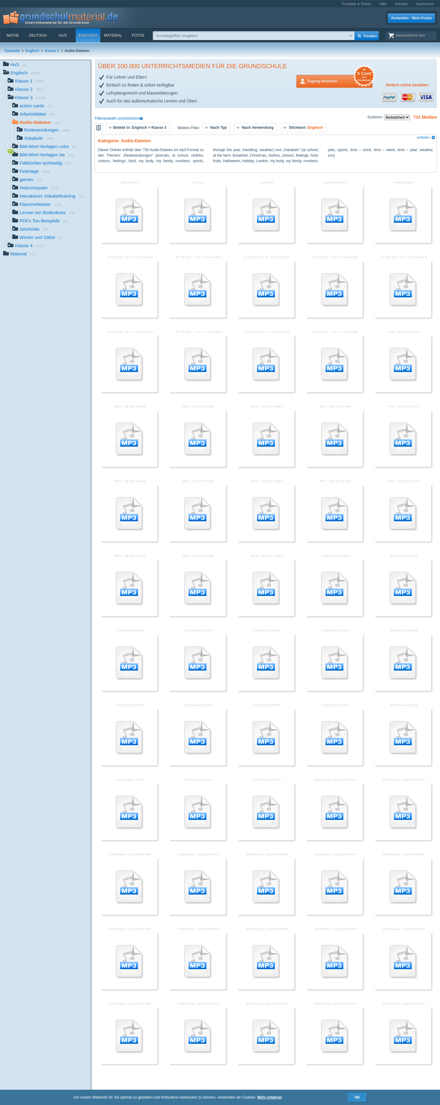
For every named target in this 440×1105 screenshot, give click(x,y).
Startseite (12, 51)
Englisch (88, 35)
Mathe (12, 35)
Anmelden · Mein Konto (411, 18)
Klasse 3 (52, 51)
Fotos (138, 35)
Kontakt (401, 4)
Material (113, 35)
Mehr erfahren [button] (269, 1097)
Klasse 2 (26, 90)
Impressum (425, 4)
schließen (426, 137)
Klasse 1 (26, 81)
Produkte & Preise (356, 4)
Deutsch (38, 35)
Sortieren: (375, 117)
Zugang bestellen (339, 80)
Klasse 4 (26, 246)
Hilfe (383, 4)
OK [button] (357, 1097)
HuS (63, 35)
